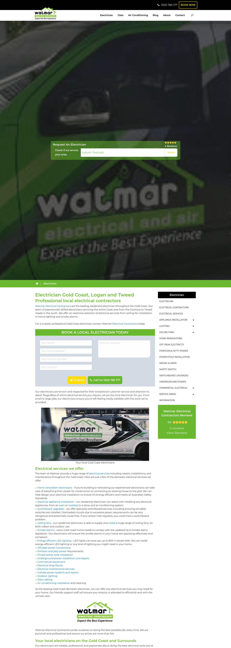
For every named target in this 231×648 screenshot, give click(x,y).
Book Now (187, 5)
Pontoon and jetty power (52, 551)
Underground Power (172, 381)
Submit (78, 380)
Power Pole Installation (174, 357)
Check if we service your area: (66, 152)
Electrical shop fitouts (50, 565)
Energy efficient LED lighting (54, 540)
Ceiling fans (44, 523)
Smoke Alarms (46, 530)
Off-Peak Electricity (171, 344)
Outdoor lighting (47, 576)
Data (120, 15)
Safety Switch (167, 369)
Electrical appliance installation (55, 501)
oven (62, 505)
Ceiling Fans (166, 332)
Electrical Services (171, 313)
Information (167, 400)
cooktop (73, 505)
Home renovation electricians (54, 487)
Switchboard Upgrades (173, 375)
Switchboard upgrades (50, 509)
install (111, 523)
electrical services (99, 473)
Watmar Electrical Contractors (53, 306)
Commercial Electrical (173, 388)
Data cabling (44, 579)
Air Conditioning (138, 15)
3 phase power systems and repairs (58, 572)
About (167, 15)
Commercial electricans (51, 562)
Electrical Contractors (125, 323)
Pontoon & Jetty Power (173, 350)
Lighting (164, 326)
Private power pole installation (55, 554)
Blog (155, 15)
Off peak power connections (54, 547)
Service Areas (167, 394)
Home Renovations (170, 338)
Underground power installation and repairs (63, 558)
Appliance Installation (173, 320)
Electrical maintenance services (56, 569)
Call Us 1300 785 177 (106, 380)
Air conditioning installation (53, 583)
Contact (180, 15)
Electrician (106, 15)
